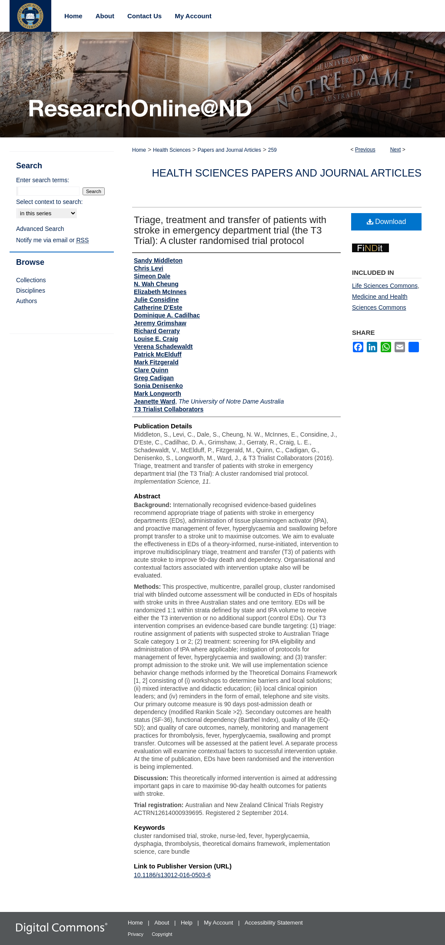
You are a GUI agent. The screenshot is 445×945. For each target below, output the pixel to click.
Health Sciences (172, 150)
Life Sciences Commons (385, 285)
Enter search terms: (42, 180)
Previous (365, 150)
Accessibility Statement (274, 922)
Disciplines (30, 290)
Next (395, 150)
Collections (31, 280)
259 (272, 150)
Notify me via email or (52, 240)
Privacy (136, 934)
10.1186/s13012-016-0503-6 (172, 875)
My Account (219, 922)
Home (139, 150)
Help (187, 922)
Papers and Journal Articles (229, 150)
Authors (26, 300)
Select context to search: (49, 201)
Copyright (162, 934)
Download (386, 221)
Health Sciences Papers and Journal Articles (287, 173)
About (162, 922)
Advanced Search (40, 228)
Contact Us (144, 16)
